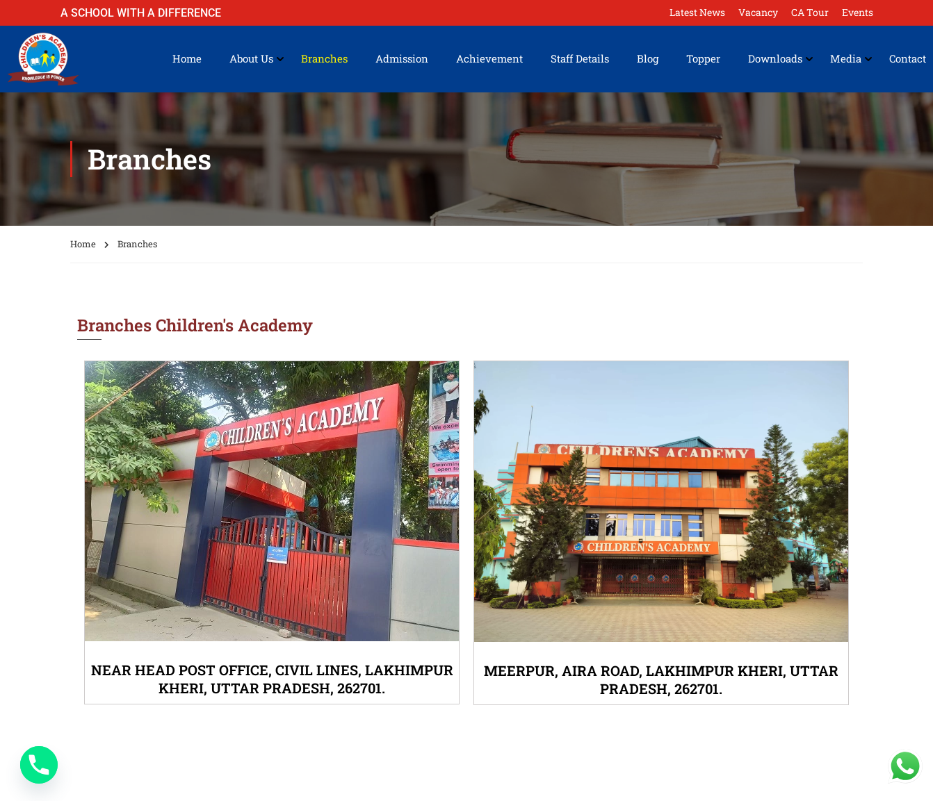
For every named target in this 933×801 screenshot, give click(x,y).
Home (187, 58)
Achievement (489, 58)
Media (845, 58)
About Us (251, 58)
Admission (401, 58)
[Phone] (39, 765)
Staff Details (580, 58)
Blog (647, 58)
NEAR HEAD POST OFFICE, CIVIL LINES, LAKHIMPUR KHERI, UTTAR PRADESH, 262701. (272, 679)
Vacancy (758, 12)
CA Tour (810, 12)
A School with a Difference (140, 12)
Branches (324, 58)
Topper (703, 58)
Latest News (697, 12)
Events (857, 12)
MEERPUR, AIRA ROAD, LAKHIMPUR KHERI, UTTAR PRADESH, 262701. (661, 679)
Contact (907, 58)
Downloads (775, 58)
